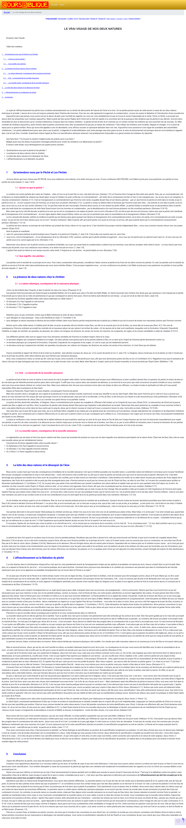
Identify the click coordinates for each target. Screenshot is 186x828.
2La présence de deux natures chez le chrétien (19, 69)
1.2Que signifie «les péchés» (14, 64)
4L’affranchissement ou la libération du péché (19, 92)
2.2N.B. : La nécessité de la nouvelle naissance (21, 78)
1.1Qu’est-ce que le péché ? (14, 59)
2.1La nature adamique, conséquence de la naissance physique (26, 73)
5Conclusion (7, 97)
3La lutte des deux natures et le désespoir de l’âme (21, 88)
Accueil (54, 5)
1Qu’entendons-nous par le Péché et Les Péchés (20, 54)
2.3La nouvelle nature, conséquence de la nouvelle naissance (26, 83)
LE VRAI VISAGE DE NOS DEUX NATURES (93, 28)
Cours (61, 5)
